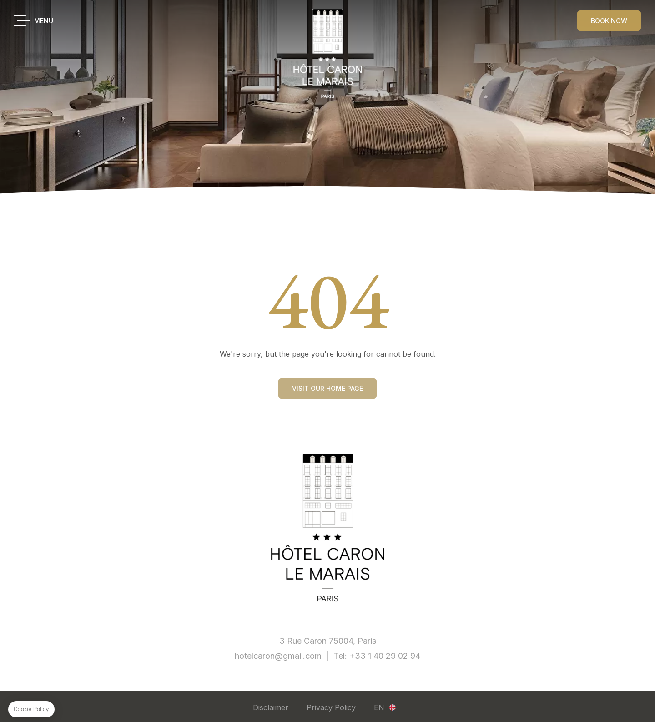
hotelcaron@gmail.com (278, 656)
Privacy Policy (331, 707)
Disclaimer (270, 707)
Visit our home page (327, 396)
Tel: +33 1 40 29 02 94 (376, 656)
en (379, 707)
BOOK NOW (609, 21)
